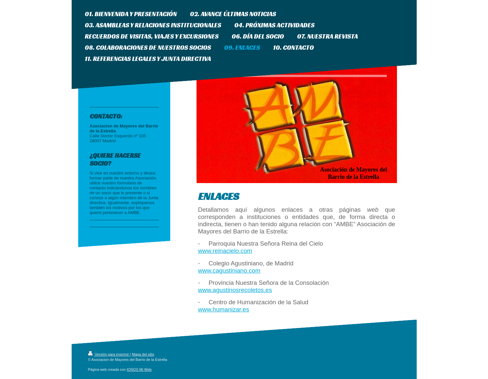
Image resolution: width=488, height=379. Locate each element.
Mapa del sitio (143, 354)
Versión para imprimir (109, 354)
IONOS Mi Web (139, 369)
